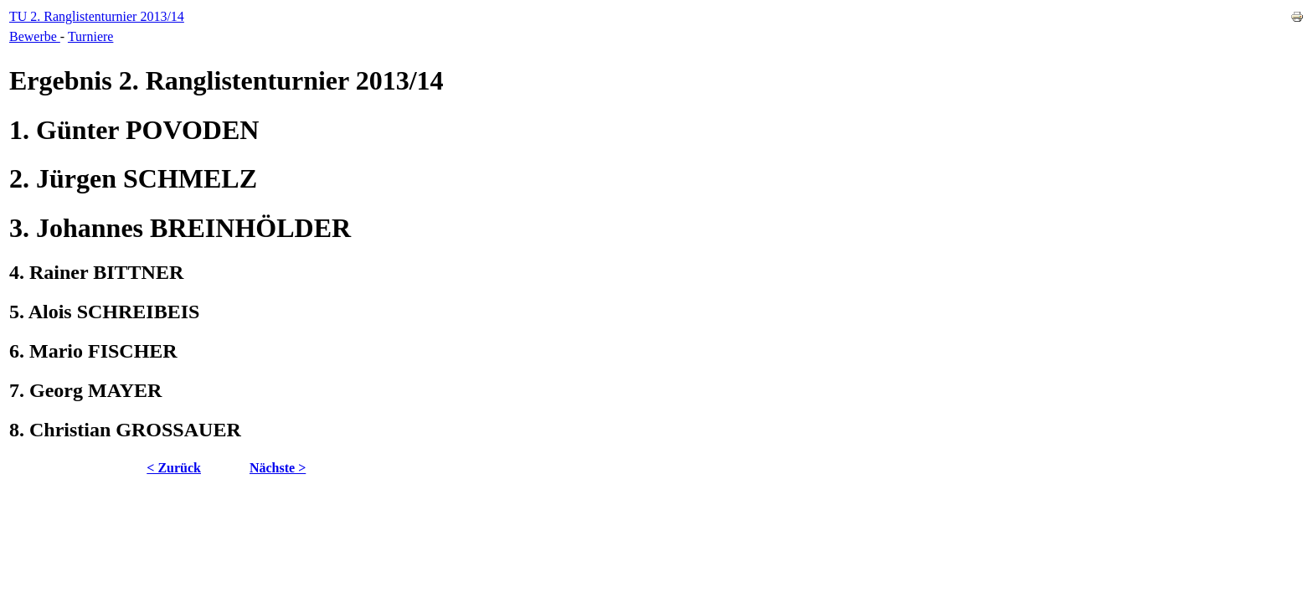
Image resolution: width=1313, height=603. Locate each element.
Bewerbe (34, 36)
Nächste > (278, 468)
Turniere (91, 36)
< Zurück (174, 468)
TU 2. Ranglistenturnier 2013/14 (96, 16)
